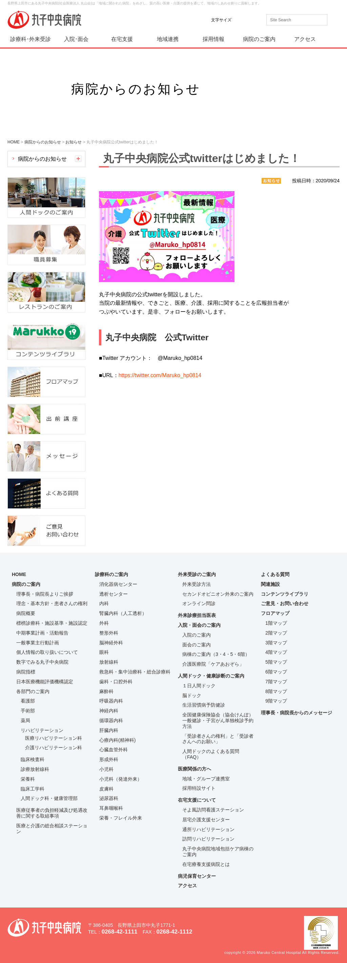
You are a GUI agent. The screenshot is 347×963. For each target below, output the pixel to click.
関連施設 (270, 584)
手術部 (28, 710)
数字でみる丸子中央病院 (42, 662)
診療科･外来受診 (30, 39)
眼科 (104, 652)
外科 (104, 623)
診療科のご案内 (111, 574)
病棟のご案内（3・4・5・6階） (216, 654)
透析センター (113, 594)
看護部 (28, 701)
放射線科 (108, 662)
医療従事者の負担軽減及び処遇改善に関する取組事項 (51, 813)
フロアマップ (275, 613)
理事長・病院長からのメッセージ (296, 712)
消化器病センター (118, 584)
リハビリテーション (42, 730)
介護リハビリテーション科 (53, 747)
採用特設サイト (199, 788)
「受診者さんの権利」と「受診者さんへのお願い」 (217, 738)
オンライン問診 (199, 603)
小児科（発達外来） (120, 779)
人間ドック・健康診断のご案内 (211, 676)
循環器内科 (111, 720)
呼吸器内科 (111, 701)
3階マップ (276, 642)
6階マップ (276, 671)
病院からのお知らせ (42, 159)
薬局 (25, 720)
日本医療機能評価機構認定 (44, 681)
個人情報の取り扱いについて (47, 652)
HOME (19, 574)
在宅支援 (122, 39)
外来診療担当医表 (197, 615)
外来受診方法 (196, 584)
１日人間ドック (199, 685)
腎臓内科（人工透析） (123, 613)
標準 (241, 20)
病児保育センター (197, 876)
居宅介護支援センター (206, 819)
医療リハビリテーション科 (53, 738)
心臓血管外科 (113, 749)
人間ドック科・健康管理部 (49, 798)
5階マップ (276, 662)
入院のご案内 (196, 635)
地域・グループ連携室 (206, 778)
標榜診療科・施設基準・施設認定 (51, 623)
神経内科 (108, 710)
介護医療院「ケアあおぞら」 (213, 664)
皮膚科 (106, 789)
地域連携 (168, 39)
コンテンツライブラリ (284, 594)
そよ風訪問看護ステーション (213, 809)
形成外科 (108, 759)
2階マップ (276, 633)
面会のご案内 (196, 644)
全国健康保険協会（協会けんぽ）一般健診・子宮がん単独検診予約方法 (217, 720)
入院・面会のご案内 (199, 625)
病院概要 (25, 613)
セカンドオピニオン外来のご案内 (217, 594)
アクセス (305, 39)
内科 (104, 603)
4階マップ (276, 652)
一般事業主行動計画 (37, 642)
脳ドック (191, 695)
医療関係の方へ (194, 769)
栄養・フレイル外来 (120, 818)
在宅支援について (197, 800)
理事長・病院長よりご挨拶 (44, 594)
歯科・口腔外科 (115, 681)
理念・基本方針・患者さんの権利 (51, 603)
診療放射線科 (35, 769)
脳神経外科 (111, 642)
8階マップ (276, 691)
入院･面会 (76, 39)
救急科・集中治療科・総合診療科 (134, 671)
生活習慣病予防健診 (203, 705)
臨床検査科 (32, 759)
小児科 (106, 769)
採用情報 (213, 39)
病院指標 (25, 671)
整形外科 (108, 633)
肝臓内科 (108, 730)
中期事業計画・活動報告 (42, 633)
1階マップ (276, 623)
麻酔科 (106, 691)
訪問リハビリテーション (208, 839)
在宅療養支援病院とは (206, 864)
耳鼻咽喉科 (111, 808)
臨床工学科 (32, 789)
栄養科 (28, 779)
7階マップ (276, 681)
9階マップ (276, 701)
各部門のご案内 (32, 691)
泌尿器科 (108, 798)
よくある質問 (275, 574)
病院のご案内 (259, 39)
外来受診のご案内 (197, 574)
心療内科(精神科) (117, 740)
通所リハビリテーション (208, 829)
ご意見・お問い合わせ (284, 603)
